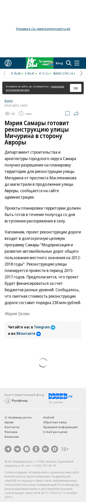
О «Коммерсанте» (18, 417)
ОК (76, 88)
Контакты (12, 427)
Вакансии (12, 437)
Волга (9, 101)
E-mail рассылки (55, 432)
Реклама (11, 432)
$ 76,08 (16, 73)
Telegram (44, 327)
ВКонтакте (29, 333)
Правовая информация (60, 427)
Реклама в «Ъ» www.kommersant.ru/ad (43, 29)
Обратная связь (55, 422)
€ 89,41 (30, 73)
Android (48, 417)
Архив (9, 422)
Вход (59, 63)
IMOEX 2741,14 (63, 73)
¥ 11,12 (44, 73)
